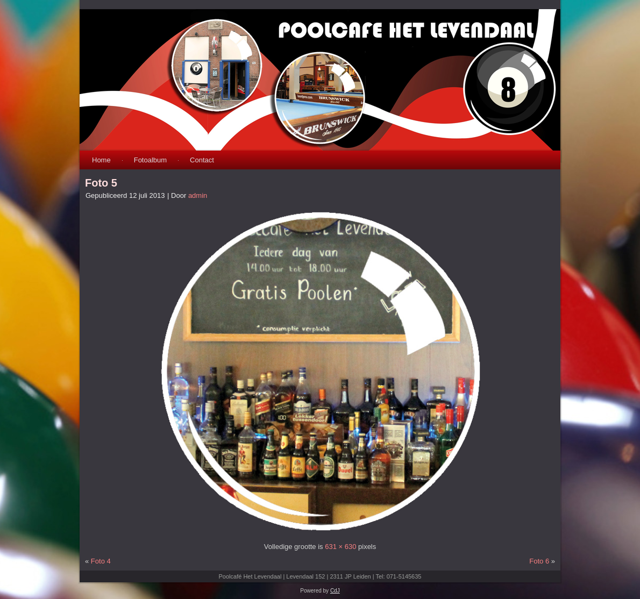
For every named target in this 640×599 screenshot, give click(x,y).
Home (101, 160)
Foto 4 (101, 561)
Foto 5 (101, 183)
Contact (202, 160)
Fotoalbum (150, 160)
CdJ (335, 591)
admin (197, 195)
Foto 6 (539, 561)
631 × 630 (340, 547)
